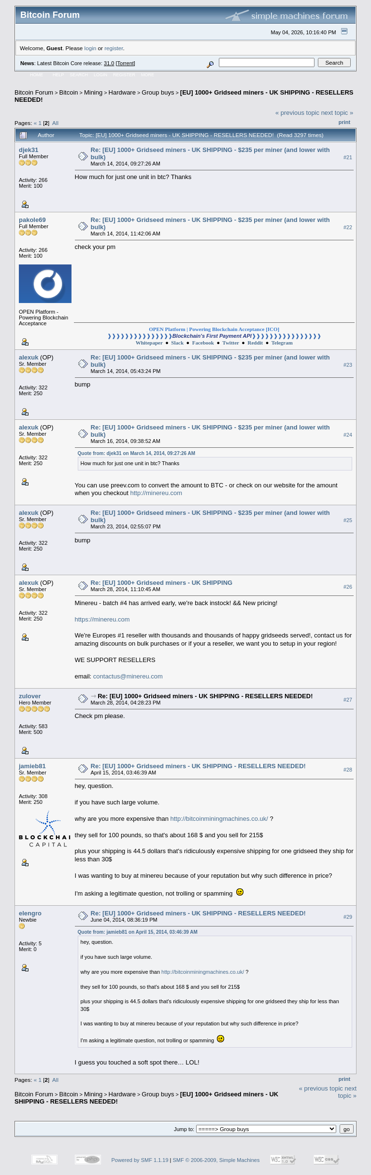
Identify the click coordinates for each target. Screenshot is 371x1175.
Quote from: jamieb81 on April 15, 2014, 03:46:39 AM (138, 932)
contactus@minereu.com (128, 676)
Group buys (158, 92)
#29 (347, 917)
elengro (30, 913)
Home (36, 74)
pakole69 (32, 219)
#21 (347, 157)
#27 (347, 700)
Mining (93, 92)
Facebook (203, 343)
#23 (347, 365)
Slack (177, 343)
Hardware (122, 92)
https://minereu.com (102, 619)
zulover (30, 696)
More (147, 74)
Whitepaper (149, 343)
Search (79, 74)
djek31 (28, 149)
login (91, 48)
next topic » (337, 112)
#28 (347, 770)
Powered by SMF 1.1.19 (140, 1160)
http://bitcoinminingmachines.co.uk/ (219, 818)
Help (58, 74)
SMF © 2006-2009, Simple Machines (216, 1160)
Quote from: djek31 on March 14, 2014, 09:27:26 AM (137, 453)
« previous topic (297, 112)
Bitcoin (68, 92)
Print (344, 122)
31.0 (109, 63)
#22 (347, 227)
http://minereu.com (156, 493)
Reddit (255, 343)
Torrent (125, 63)
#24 (347, 435)
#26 (347, 587)
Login (100, 74)
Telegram (282, 343)
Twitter (230, 343)
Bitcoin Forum (33, 92)
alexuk (28, 357)
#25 (347, 520)
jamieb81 (32, 766)
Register (124, 74)
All (55, 123)
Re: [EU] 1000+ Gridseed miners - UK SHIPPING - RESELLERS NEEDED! (205, 696)
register (113, 48)
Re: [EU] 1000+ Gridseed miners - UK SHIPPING (162, 582)
